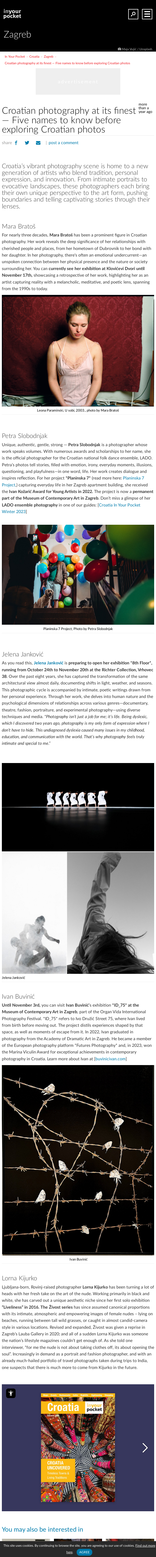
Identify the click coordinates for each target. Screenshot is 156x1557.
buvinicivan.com (110, 1059)
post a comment (64, 143)
